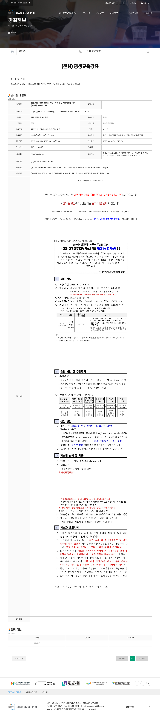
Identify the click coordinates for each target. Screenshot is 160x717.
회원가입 (145, 3)
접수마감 (122, 659)
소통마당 (148, 13)
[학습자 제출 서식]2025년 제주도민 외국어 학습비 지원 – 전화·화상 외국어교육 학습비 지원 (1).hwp (70, 174)
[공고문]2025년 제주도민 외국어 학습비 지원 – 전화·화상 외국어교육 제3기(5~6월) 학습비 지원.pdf (69, 168)
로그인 (132, 3)
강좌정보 (86, 13)
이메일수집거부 (31, 692)
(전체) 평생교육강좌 (118, 51)
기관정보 (100, 13)
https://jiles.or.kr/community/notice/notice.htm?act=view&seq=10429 (60, 112)
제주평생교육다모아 (68, 13)
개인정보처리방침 (14, 692)
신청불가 (142, 659)
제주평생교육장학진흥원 (20, 3)
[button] (137, 683)
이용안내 (44, 692)
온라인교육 (133, 13)
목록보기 (19, 659)
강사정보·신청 (116, 13)
